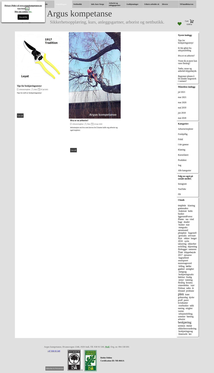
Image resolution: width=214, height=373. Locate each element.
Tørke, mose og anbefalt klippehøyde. (187, 69)
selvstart (192, 235)
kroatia (189, 282)
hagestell (192, 233)
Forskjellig (182, 134)
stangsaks (182, 227)
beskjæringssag (185, 331)
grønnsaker (183, 208)
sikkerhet (192, 244)
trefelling (182, 246)
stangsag (182, 271)
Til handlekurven (186, 4)
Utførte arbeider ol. (151, 4)
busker (181, 213)
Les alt (20, 115)
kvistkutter (183, 303)
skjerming (192, 246)
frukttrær (182, 211)
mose (189, 325)
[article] (41, 75)
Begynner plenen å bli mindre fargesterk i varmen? (187, 78)
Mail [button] (107, 347)
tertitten (181, 325)
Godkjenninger (133, 4)
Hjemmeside (43, 4)
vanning (189, 280)
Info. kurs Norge (97, 4)
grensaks (182, 235)
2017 (180, 255)
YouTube (182, 189)
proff (180, 300)
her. (27, 9)
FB (179, 194)
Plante (181, 219)
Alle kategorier (184, 170)
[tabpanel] (117, 360)
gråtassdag (183, 297)
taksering (182, 244)
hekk (190, 211)
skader (187, 222)
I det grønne (183, 144)
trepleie (182, 205)
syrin (186, 241)
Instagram (182, 184)
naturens (193, 249)
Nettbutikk (77, 4)
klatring (191, 205)
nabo (188, 288)
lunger (194, 238)
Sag (179, 165)
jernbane (190, 291)
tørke (188, 266)
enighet (189, 308)
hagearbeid (183, 257)
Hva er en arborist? (79, 120)
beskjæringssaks (186, 274)
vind (192, 219)
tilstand (181, 291)
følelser (181, 277)
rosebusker (183, 305)
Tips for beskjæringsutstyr (29, 86)
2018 (180, 241)
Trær (180, 252)
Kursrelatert (183, 155)
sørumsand (183, 230)
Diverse (165, 4)
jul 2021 (181, 92)
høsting (190, 316)
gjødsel (181, 269)
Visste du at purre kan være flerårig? (187, 62)
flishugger (182, 249)
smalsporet (183, 260)
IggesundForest (185, 216)
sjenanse (188, 255)
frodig (189, 277)
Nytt (180, 238)
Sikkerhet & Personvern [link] (54, 368)
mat (187, 224)
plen (181, 294)
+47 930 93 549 (53, 351)
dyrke (191, 297)
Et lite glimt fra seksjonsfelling (184, 49)
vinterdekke (183, 285)
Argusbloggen (61, 4)
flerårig (181, 282)
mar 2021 (182, 97)
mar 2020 (182, 102)
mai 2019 (182, 107)
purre (186, 300)
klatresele (182, 334)
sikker (186, 238)
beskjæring (184, 322)
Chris (35, 89)
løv (190, 334)
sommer (181, 316)
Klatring (181, 150)
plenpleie (182, 233)
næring (181, 308)
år (193, 288)
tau (186, 219)
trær (192, 285)
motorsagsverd (185, 263)
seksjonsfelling (185, 313)
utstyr (181, 280)
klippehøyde (190, 252)
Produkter (182, 160)
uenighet (190, 269)
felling (181, 266)
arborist (181, 319)
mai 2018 (182, 118)
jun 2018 (182, 113)
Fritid (180, 139)
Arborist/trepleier (24, 89)
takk (192, 305)
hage (180, 222)
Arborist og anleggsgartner (115, 4)
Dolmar (181, 288)
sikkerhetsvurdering (187, 328)
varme (181, 311)
